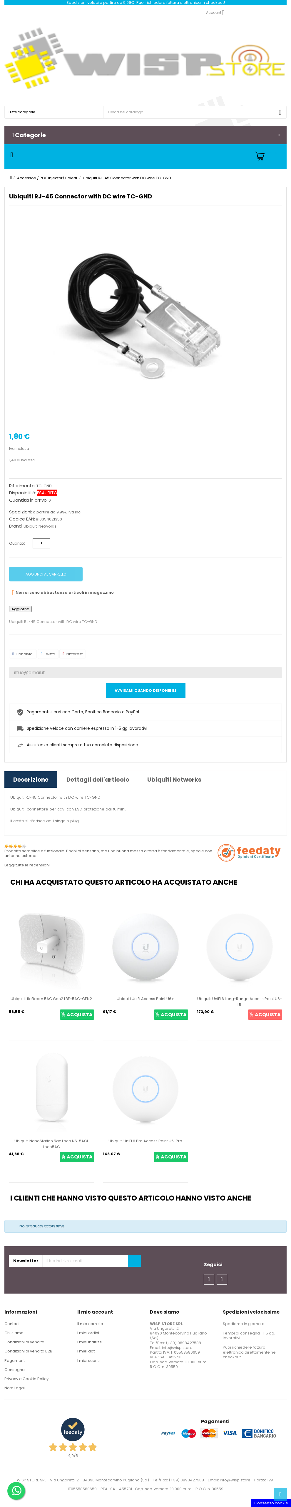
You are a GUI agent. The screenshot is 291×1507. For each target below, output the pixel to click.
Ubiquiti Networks (40, 526)
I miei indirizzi (89, 1342)
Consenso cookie (271, 1503)
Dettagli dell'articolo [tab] (97, 779)
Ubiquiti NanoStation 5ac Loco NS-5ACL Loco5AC (51, 1144)
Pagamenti (15, 1360)
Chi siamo (14, 1333)
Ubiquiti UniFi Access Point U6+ (145, 999)
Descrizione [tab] (30, 779)
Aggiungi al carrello (46, 574)
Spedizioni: (20, 512)
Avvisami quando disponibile (146, 690)
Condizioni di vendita (24, 1342)
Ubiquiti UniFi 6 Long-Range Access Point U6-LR (239, 1001)
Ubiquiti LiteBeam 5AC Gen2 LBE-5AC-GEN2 (51, 999)
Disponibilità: (22, 492)
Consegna (14, 1369)
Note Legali (15, 1388)
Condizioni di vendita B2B (28, 1351)
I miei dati (86, 1351)
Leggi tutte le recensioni (27, 865)
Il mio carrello (90, 1324)
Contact (12, 1324)
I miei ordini (88, 1333)
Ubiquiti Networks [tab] (174, 779)
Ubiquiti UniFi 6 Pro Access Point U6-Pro (145, 1141)
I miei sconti (88, 1360)
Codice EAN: (22, 519)
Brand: (16, 526)
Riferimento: (22, 485)
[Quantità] (41, 543)
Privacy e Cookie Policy (26, 1379)
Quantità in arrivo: (28, 500)
